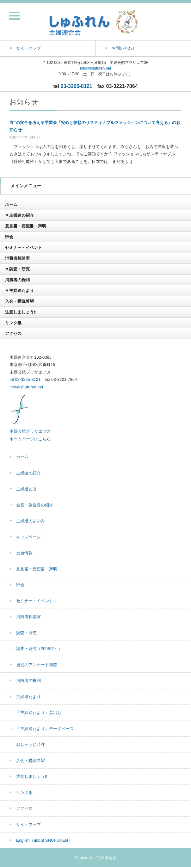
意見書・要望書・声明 (25, 226)
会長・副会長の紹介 (34, 505)
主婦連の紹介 (28, 473)
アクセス (13, 333)
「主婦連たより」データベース (45, 728)
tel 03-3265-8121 (24, 379)
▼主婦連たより (19, 290)
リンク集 (13, 322)
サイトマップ (28, 824)
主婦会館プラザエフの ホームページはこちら (30, 431)
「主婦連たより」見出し (38, 712)
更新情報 (24, 552)
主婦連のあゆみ (30, 520)
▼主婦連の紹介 (19, 215)
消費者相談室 (17, 258)
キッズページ (28, 537)
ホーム (11, 204)
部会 (9, 236)
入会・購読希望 (19, 301)
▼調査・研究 (17, 269)
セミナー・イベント (23, 247)
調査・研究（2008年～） (39, 648)
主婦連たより (28, 696)
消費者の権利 (17, 279)
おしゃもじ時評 (30, 744)
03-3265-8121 (76, 86)
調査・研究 (26, 632)
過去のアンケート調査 (36, 664)
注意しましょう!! (21, 312)
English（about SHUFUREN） (44, 840)
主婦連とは (26, 488)
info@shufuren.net (95, 68)
